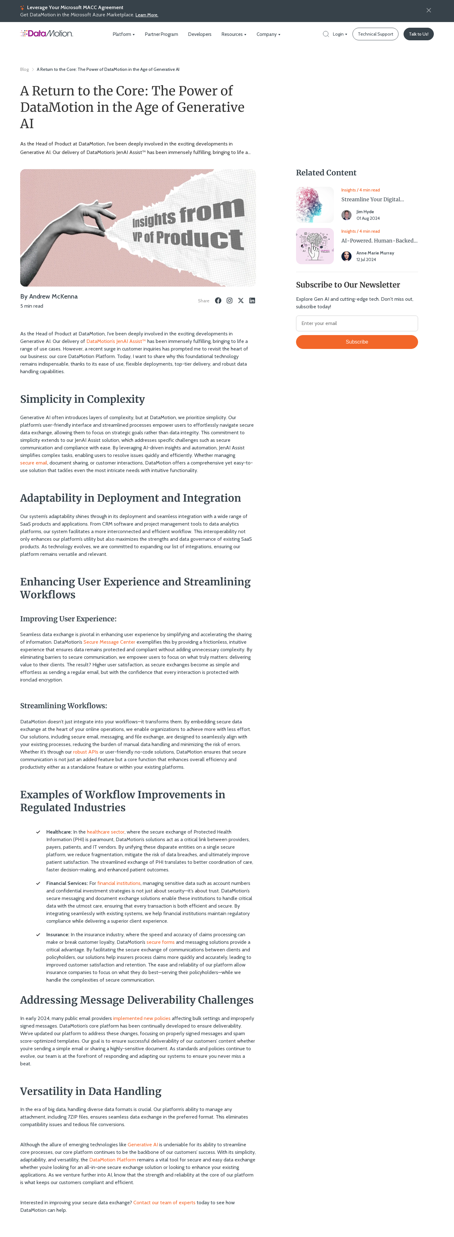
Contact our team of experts (164, 1202)
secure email (33, 462)
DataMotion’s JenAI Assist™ (116, 341)
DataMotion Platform (112, 1159)
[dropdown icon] (135, 34)
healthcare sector (106, 832)
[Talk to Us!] (419, 34)
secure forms (161, 942)
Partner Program (162, 34)
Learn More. (147, 15)
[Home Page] (46, 36)
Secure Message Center (109, 642)
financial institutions (119, 883)
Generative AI (143, 1144)
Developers (199, 34)
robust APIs (85, 752)
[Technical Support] (375, 34)
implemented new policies (142, 1018)
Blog (24, 69)
